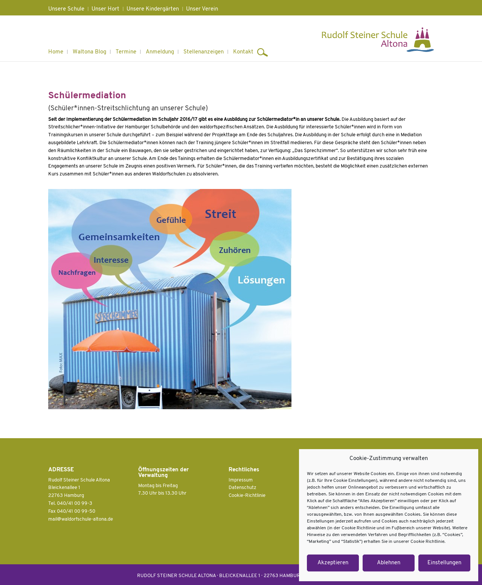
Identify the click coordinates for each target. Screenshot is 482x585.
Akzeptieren (332, 563)
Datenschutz (242, 487)
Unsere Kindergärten (153, 9)
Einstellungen (444, 563)
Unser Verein (202, 9)
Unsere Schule (66, 9)
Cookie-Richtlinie (247, 495)
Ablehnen (388, 563)
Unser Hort (105, 9)
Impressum (241, 480)
